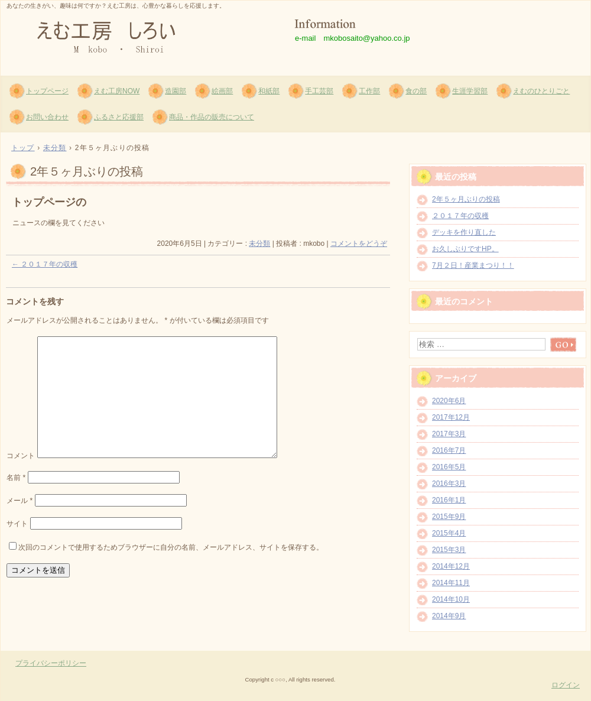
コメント (21, 456)
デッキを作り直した (464, 232)
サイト (17, 524)
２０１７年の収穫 (44, 264)
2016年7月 (449, 450)
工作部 (369, 91)
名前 (16, 477)
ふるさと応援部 (119, 117)
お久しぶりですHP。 (465, 249)
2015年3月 (449, 550)
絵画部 (222, 91)
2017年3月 (449, 434)
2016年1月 (449, 500)
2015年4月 (449, 533)
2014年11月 (451, 583)
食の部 (416, 91)
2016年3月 (449, 483)
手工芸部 (319, 91)
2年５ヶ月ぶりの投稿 (466, 199)
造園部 (175, 91)
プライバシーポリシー (50, 663)
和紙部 (269, 91)
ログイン (565, 685)
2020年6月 (449, 401)
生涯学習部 (470, 91)
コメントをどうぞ (358, 243)
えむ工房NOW (116, 91)
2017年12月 (451, 417)
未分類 (259, 243)
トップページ (47, 91)
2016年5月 (449, 467)
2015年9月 (449, 516)
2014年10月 (451, 599)
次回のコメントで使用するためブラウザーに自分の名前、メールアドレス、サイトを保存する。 (170, 547)
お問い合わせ (47, 117)
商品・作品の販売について (211, 117)
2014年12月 (451, 566)
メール (20, 500)
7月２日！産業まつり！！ (473, 265)
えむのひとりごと (541, 91)
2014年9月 (449, 616)
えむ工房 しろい (142, 36)
